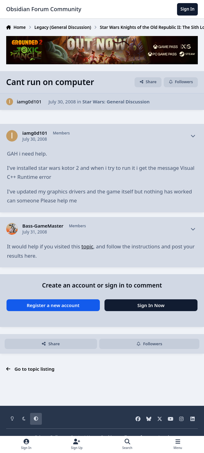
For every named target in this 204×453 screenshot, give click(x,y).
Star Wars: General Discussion (116, 101)
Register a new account (53, 305)
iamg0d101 (29, 101)
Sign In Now (151, 305)
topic (87, 246)
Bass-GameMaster (43, 226)
